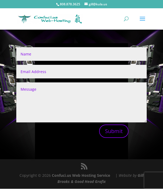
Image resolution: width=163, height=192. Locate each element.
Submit (114, 131)
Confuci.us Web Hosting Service (81, 175)
